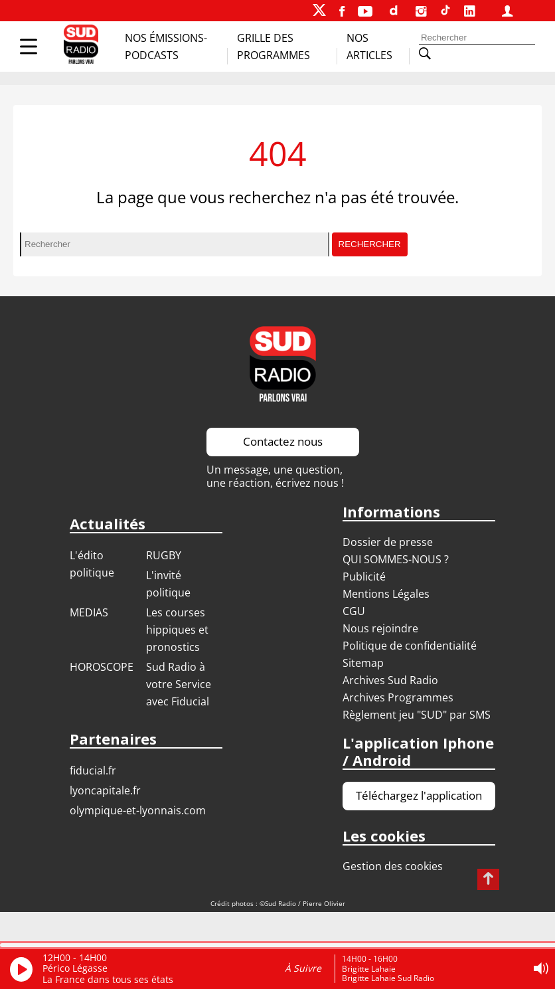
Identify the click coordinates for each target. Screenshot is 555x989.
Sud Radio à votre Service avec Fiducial (178, 684)
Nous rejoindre (380, 628)
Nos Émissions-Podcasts (166, 46)
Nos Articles (369, 46)
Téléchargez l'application (419, 795)
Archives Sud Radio (390, 680)
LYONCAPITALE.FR (105, 790)
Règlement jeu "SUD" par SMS (417, 714)
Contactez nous (283, 441)
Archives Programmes (398, 697)
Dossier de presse (388, 542)
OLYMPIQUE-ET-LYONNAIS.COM (138, 810)
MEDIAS (89, 612)
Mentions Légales (386, 593)
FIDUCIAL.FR (93, 770)
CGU (354, 611)
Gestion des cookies (393, 866)
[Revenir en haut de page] (488, 879)
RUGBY (163, 555)
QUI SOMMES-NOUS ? (396, 559)
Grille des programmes (273, 46)
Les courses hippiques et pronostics (177, 629)
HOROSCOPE (101, 667)
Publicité (364, 576)
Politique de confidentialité (410, 645)
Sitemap (363, 663)
